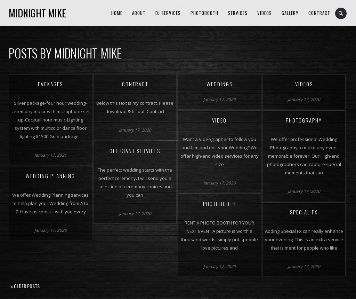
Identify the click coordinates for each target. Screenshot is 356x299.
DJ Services (168, 12)
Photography (304, 120)
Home (116, 12)
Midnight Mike (37, 13)
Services (238, 12)
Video (219, 120)
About (139, 12)
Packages (50, 84)
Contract (319, 12)
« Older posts (25, 286)
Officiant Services (135, 151)
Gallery (290, 12)
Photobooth (204, 12)
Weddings (220, 84)
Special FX (304, 212)
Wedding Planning (50, 176)
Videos (264, 12)
